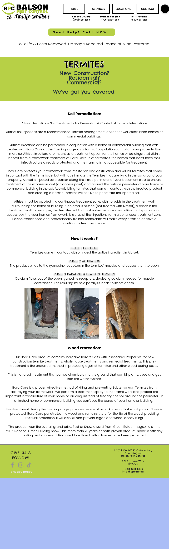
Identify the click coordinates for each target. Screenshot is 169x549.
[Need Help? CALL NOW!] (81, 32)
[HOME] (74, 9)
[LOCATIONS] (123, 9)
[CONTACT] (148, 9)
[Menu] (165, 8)
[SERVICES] (99, 9)
